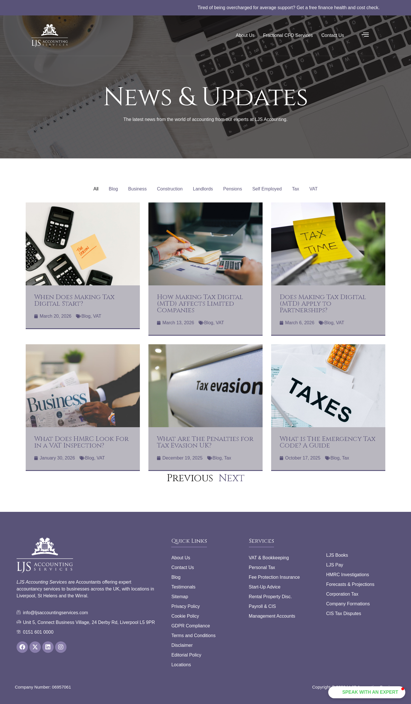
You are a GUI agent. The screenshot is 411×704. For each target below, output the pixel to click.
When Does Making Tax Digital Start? (74, 300)
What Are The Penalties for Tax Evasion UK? (205, 442)
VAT (313, 188)
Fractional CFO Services (288, 35)
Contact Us (332, 35)
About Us (245, 35)
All (95, 188)
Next (232, 478)
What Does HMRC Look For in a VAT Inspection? (81, 442)
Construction (170, 188)
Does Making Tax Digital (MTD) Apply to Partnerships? (323, 304)
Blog (113, 188)
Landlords (203, 188)
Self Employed (267, 188)
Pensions (232, 188)
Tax (295, 188)
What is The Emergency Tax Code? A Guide (327, 442)
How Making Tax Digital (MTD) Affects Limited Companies (200, 304)
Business (137, 188)
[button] (374, 692)
